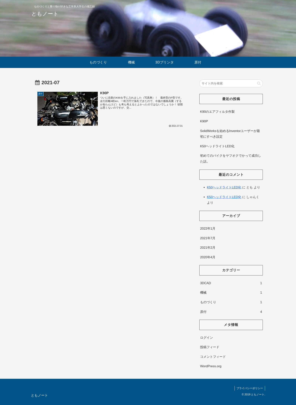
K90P (204, 121)
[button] (259, 83)
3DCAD (231, 283)
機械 (231, 293)
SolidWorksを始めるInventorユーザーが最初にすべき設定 (230, 134)
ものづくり (231, 302)
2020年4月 (207, 257)
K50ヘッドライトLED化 (217, 146)
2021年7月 (207, 238)
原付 (231, 312)
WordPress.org (210, 366)
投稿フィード (209, 347)
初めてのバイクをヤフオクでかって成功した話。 (230, 158)
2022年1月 (207, 228)
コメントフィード (213, 357)
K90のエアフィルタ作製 (217, 111)
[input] (231, 83)
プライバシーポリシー (250, 388)
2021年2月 (207, 247)
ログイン (206, 337)
